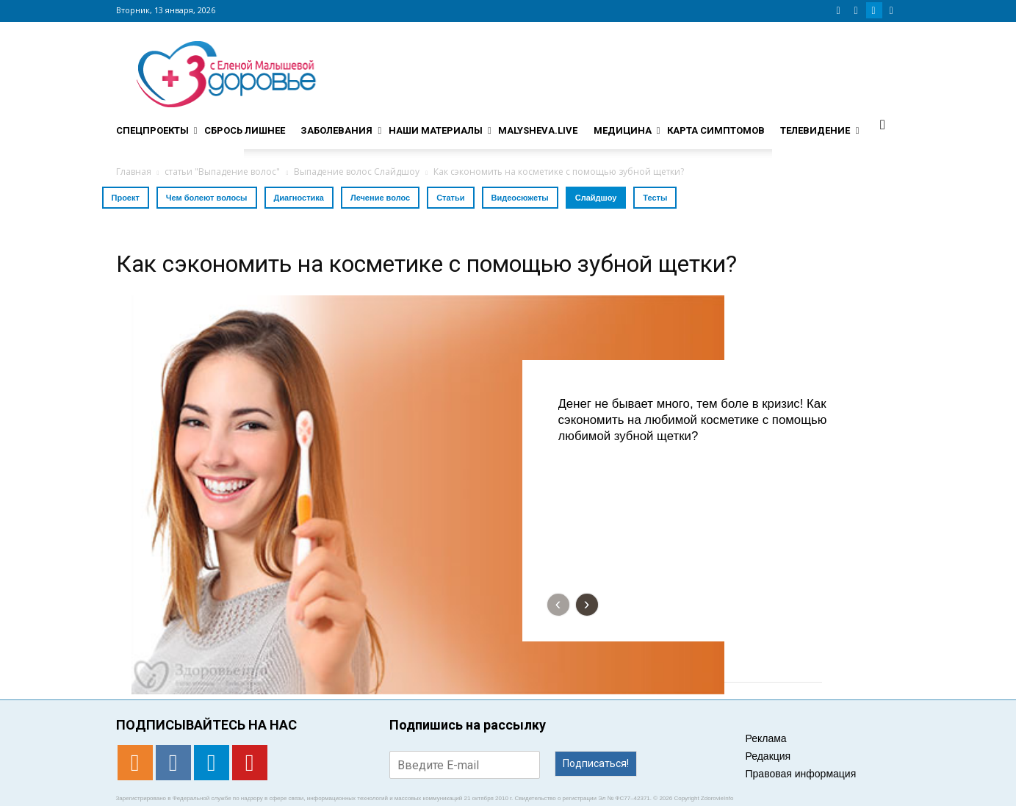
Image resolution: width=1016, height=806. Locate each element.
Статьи (450, 197)
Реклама (766, 738)
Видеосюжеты (520, 197)
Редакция (768, 756)
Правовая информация (801, 774)
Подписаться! (596, 763)
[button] (883, 124)
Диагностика (299, 197)
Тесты (655, 197)
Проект (126, 197)
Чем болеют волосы (207, 197)
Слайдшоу (596, 197)
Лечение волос (380, 197)
